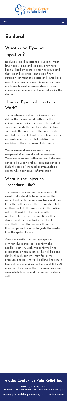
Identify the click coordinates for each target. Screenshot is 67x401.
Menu (5, 22)
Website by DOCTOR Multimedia (46, 394)
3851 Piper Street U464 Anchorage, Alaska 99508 (39, 390)
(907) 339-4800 (37, 387)
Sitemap (7, 394)
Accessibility (20, 394)
